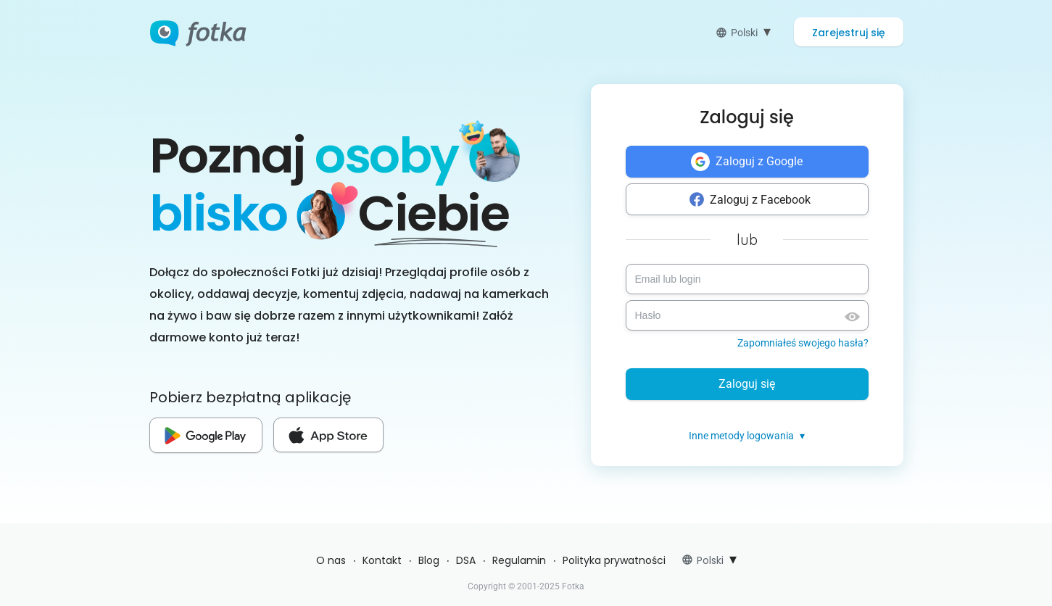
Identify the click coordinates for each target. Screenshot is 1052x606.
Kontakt (382, 560)
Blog (428, 560)
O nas (331, 560)
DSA (466, 560)
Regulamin (519, 560)
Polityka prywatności (614, 560)
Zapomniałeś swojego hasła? (803, 343)
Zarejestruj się (848, 32)
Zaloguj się (746, 384)
